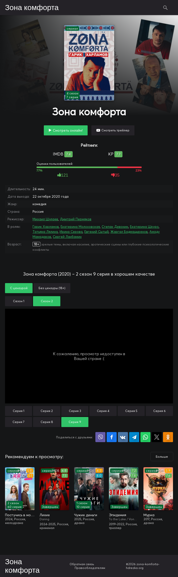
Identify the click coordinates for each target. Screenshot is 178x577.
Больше (162, 456)
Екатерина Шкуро (144, 227)
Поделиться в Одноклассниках (168, 437)
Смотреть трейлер (115, 130)
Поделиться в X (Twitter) (157, 437)
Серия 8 (47, 422)
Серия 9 (75, 422)
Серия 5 (131, 411)
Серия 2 (47, 411)
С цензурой (19, 288)
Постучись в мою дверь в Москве (20, 515)
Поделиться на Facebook (112, 437)
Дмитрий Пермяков (75, 219)
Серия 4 (103, 411)
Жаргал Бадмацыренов (129, 232)
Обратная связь (82, 564)
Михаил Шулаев (45, 219)
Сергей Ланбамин (67, 237)
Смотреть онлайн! (68, 130)
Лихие (45, 515)
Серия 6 (159, 411)
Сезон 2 (47, 301)
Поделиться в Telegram (134, 437)
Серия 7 (19, 422)
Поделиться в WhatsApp (145, 437)
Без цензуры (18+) (52, 288)
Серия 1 (18, 411)
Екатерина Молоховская (80, 227)
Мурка (148, 515)
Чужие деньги (85, 515)
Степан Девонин (115, 227)
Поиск (165, 7)
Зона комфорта (32, 8)
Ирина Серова (71, 232)
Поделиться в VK (123, 437)
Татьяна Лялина (45, 232)
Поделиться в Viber (100, 437)
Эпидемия (117, 515)
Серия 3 (75, 411)
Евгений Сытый (96, 232)
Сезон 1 (18, 301)
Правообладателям (90, 568)
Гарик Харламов (46, 227)
